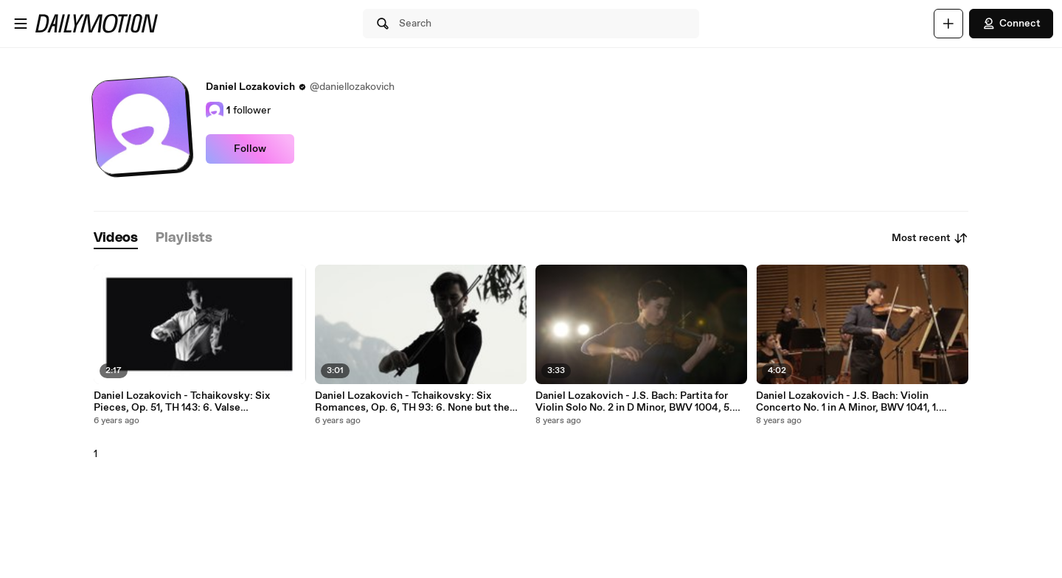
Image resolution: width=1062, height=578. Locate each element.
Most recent (930, 238)
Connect (1011, 23)
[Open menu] (20, 23)
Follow (250, 149)
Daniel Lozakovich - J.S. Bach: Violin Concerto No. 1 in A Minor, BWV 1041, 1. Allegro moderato (847, 402)
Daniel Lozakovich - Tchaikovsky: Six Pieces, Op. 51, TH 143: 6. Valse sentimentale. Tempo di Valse (182, 402)
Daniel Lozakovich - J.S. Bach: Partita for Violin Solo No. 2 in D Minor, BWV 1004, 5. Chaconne (633, 402)
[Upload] (948, 23)
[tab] (116, 238)
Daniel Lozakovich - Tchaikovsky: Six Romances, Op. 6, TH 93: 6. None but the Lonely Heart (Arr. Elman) (412, 402)
